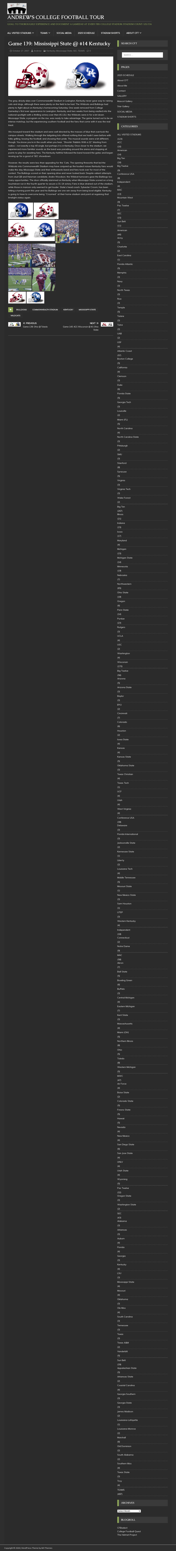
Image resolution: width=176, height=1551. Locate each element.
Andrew (37, 51)
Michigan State (125, 557)
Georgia (121, 1256)
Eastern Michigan (126, 1006)
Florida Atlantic (125, 264)
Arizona (121, 678)
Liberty (120, 860)
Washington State (126, 1204)
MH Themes (46, 1548)
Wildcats (15, 315)
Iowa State (123, 739)
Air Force (121, 1083)
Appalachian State (127, 1368)
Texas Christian (125, 774)
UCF (119, 791)
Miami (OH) (123, 1032)
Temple (121, 307)
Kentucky (51, 51)
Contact (121, 90)
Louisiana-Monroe (126, 1428)
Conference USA (125, 174)
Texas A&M (123, 1342)
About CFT (132, 33)
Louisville (121, 411)
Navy (119, 281)
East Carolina (124, 255)
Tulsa (120, 324)
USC (119, 644)
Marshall (121, 1437)
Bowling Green (124, 980)
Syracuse (122, 471)
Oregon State (124, 1195)
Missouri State (124, 886)
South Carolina (125, 1316)
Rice (119, 298)
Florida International (127, 834)
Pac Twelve (123, 205)
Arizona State (124, 687)
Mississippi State (64, 51)
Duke (119, 385)
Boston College (125, 358)
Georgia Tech (124, 402)
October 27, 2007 (21, 51)
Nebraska (122, 575)
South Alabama (125, 1454)
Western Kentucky (126, 921)
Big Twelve (122, 166)
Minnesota (122, 566)
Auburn (121, 1238)
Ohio (119, 1049)
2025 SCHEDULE (86, 33)
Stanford (121, 463)
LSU (119, 1273)
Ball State (122, 971)
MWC (120, 1076)
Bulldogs (21, 309)
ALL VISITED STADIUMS (19, 33)
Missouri (121, 1290)
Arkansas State (125, 1376)
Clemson (121, 376)
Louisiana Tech (125, 868)
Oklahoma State (125, 765)
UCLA (120, 636)
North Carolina (125, 428)
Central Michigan (125, 997)
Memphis (121, 272)
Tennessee (122, 1325)
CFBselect (122, 1527)
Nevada (121, 1127)
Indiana (121, 523)
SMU (119, 454)
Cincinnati (122, 713)
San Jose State (125, 1153)
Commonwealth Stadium (45, 309)
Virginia (121, 480)
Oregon (121, 601)
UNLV (120, 1161)
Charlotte (122, 246)
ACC (119, 142)
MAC (119, 189)
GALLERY (122, 96)
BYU (119, 704)
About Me (122, 85)
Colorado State (125, 1101)
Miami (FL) (122, 419)
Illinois (120, 514)
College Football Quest (129, 1531)
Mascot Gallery (124, 101)
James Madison (125, 1411)
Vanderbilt (122, 1351)
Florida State (124, 393)
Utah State (122, 1170)
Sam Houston (124, 903)
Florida (120, 1247)
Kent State (122, 1015)
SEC (75, 51)
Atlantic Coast (124, 351)
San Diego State (125, 1144)
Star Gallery (123, 106)
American (122, 150)
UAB (119, 333)
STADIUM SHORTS (110, 33)
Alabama (122, 1221)
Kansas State (124, 756)
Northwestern (124, 584)
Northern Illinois (125, 1041)
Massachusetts (125, 1023)
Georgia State (124, 1402)
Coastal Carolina (126, 1385)
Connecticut (123, 937)
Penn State (123, 610)
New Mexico (123, 1135)
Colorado (122, 722)
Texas (120, 1334)
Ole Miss (121, 1308)
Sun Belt (121, 221)
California (122, 367)
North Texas (123, 290)
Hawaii (120, 1118)
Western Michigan (126, 1067)
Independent (123, 181)
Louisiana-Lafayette (127, 1420)
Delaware (122, 825)
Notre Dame (123, 946)
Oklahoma (122, 1299)
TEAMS (44, 33)
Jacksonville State (126, 842)
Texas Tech (123, 782)
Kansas (121, 748)
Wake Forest (123, 497)
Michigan (121, 549)
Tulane (120, 316)
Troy (119, 1481)
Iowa (119, 531)
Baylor (120, 696)
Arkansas (122, 1229)
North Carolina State (128, 437)
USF (119, 342)
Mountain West (125, 197)
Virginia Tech (123, 489)
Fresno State (123, 1109)
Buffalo (121, 988)
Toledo (120, 1058)
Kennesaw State (125, 851)
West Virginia (124, 808)
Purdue (121, 618)
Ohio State (122, 592)
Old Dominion (124, 1446)
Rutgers (121, 627)
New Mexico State (126, 895)
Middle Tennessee (126, 877)
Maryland (122, 540)
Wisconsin (122, 662)
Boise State (123, 1092)
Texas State (123, 1472)
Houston (121, 730)
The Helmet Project (127, 1534)
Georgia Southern (126, 1394)
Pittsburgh (122, 445)
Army (120, 238)
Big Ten (121, 158)
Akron (120, 962)
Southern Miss (124, 1463)
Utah (119, 800)
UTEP (120, 912)
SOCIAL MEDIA (64, 33)
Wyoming (122, 1179)
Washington (123, 653)
